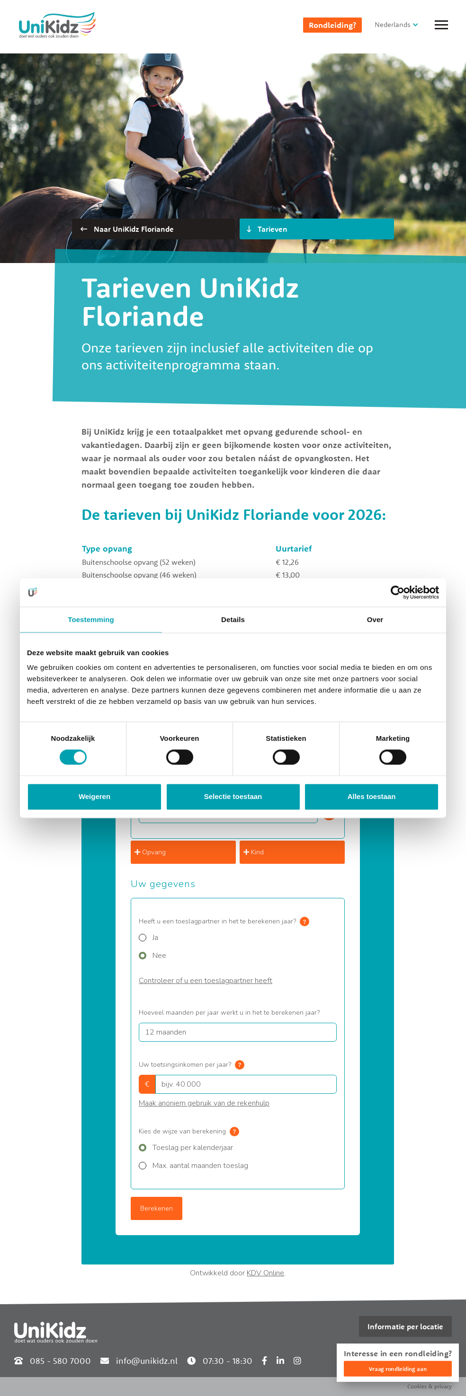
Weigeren (94, 796)
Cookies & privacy (429, 1386)
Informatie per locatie (405, 1326)
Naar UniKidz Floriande (127, 229)
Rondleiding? (332, 25)
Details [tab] (233, 619)
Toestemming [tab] (91, 619)
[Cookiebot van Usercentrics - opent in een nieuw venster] (397, 592)
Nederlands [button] (393, 24)
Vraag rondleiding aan (398, 1368)
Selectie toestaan (233, 796)
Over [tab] (375, 619)
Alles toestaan (372, 796)
